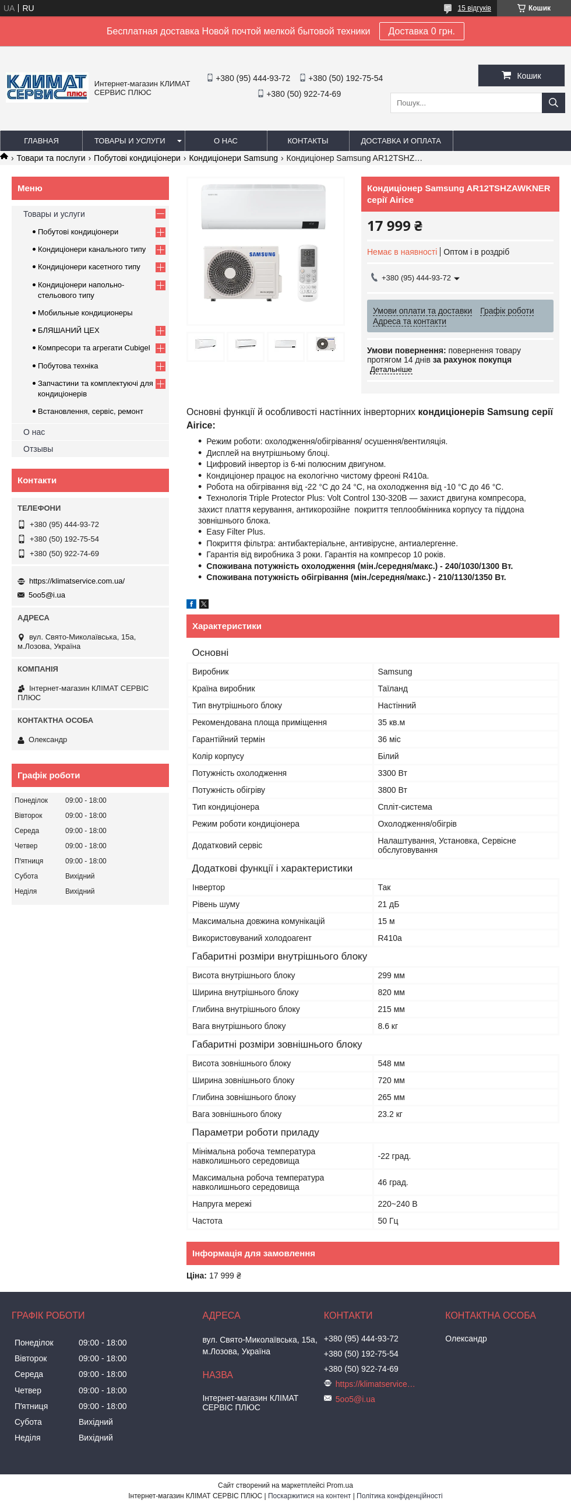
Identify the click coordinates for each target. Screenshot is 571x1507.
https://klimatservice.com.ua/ (77, 581)
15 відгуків (474, 8)
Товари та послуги (50, 158)
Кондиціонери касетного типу (89, 266)
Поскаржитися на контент (309, 1496)
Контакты (307, 140)
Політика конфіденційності (400, 1496)
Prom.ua (340, 1485)
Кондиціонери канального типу (92, 249)
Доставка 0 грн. (422, 31)
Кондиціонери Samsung (233, 158)
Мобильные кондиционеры (85, 312)
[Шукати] (553, 103)
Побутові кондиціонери (137, 158)
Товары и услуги (129, 140)
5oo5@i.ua (47, 595)
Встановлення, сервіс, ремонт (90, 411)
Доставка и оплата (401, 140)
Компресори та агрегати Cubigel (94, 347)
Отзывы (38, 449)
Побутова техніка (68, 365)
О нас (226, 140)
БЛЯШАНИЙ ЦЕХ (69, 330)
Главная (41, 140)
